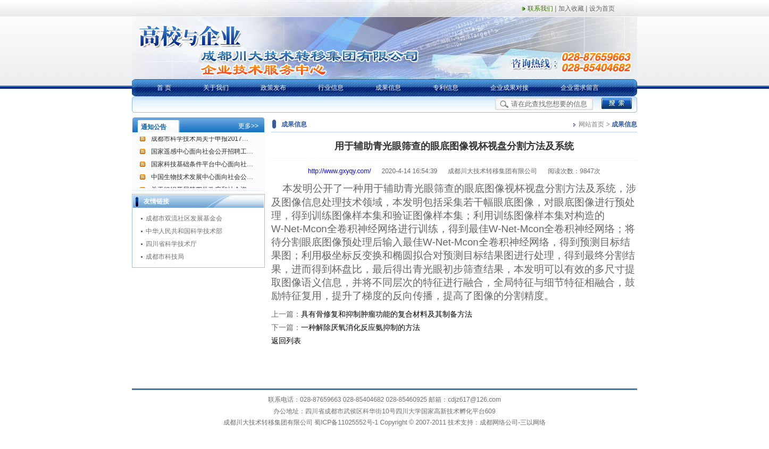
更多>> (248, 126)
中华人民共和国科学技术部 (184, 231)
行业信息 (331, 87)
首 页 (164, 87)
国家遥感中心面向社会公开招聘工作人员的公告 (218, 152)
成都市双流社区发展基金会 (184, 218)
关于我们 (216, 87)
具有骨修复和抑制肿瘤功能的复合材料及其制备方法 (386, 314)
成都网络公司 (499, 422)
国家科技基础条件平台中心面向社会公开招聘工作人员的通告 (237, 165)
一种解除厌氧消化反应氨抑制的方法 (360, 327)
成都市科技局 (165, 256)
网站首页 (591, 124)
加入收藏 (571, 8)
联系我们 (540, 8)
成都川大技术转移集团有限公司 (268, 422)
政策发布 (273, 87)
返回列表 (286, 340)
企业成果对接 (509, 87)
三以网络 (533, 422)
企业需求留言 (580, 87)
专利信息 (445, 87)
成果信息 (388, 87)
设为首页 (602, 8)
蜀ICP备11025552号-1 (346, 422)
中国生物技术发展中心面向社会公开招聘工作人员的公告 (231, 178)
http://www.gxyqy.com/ (339, 171)
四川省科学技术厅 (171, 244)
